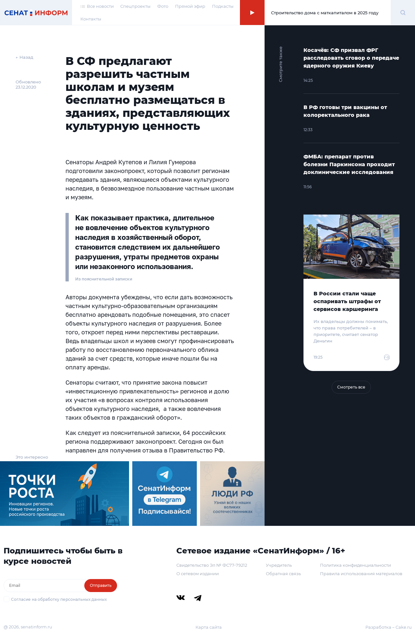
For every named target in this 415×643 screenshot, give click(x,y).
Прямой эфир (190, 6)
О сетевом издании (197, 573)
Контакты (90, 18)
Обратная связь (283, 573)
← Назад (24, 57)
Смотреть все (351, 387)
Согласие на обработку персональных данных (59, 599)
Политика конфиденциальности (355, 565)
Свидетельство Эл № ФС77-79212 (211, 565)
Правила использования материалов (361, 573)
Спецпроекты (135, 6)
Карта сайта (209, 627)
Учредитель (279, 565)
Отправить (101, 585)
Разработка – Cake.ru (388, 627)
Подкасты (222, 6)
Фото (162, 6)
